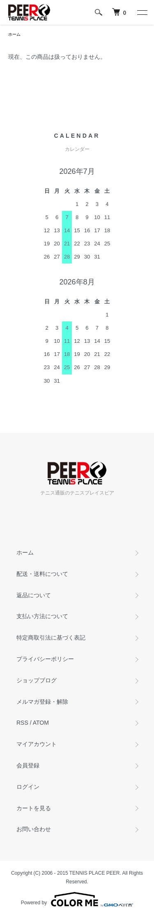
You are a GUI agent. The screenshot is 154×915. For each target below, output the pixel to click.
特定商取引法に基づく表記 (50, 637)
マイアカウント (36, 744)
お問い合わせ (33, 829)
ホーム (14, 34)
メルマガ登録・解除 (42, 701)
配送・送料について (42, 574)
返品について (33, 595)
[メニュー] (141, 12)
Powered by (77, 899)
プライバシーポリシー (45, 659)
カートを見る (33, 808)
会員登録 (27, 765)
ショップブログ (36, 680)
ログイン (27, 786)
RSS (22, 722)
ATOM (41, 722)
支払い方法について (42, 616)
